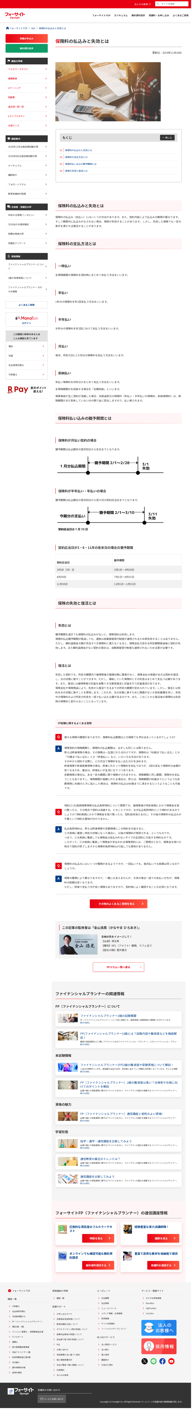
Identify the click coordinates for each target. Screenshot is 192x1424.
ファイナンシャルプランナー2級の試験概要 (108, 1016)
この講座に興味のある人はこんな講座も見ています (26, 336)
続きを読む (85, 1022)
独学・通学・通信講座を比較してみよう (106, 1141)
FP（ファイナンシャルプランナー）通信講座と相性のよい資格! (121, 1114)
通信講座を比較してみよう (97, 1177)
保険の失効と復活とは (76, 170)
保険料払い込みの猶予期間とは (81, 163)
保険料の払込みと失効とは (78, 150)
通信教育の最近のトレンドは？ (100, 1159)
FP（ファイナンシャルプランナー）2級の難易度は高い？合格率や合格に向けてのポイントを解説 (129, 1084)
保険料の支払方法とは (76, 157)
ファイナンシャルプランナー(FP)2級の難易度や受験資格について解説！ (127, 1065)
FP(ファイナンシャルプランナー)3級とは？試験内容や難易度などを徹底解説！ (128, 1036)
